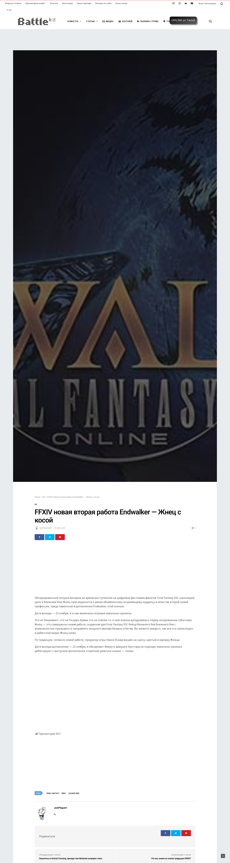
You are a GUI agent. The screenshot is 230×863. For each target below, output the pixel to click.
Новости (72, 21)
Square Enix (73, 793)
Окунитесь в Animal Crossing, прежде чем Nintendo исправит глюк (70, 858)
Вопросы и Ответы (13, 3)
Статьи (90, 21)
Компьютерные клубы (35, 3)
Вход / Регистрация (207, 3)
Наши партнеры (84, 3)
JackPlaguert (46, 528)
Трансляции (67, 3)
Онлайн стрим (147, 21)
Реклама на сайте (103, 3)
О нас (9, 10)
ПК (36, 504)
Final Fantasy (53, 793)
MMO (64, 793)
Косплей (125, 21)
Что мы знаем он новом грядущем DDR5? (171, 858)
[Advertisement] (115, 570)
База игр (54, 3)
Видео (108, 21)
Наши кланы (121, 3)
